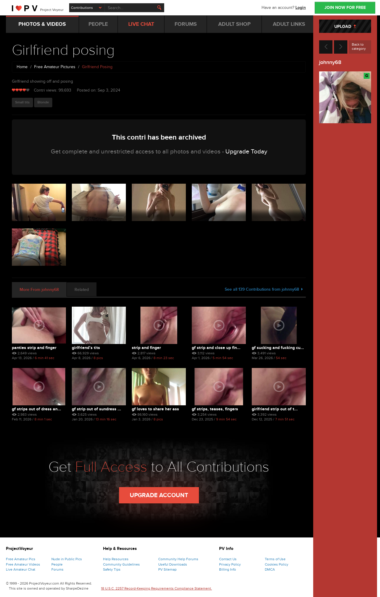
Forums (57, 569)
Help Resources (116, 559)
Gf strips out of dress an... (36, 409)
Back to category (359, 46)
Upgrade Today (246, 151)
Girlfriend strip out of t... (275, 409)
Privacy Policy (230, 564)
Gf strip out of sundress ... (96, 409)
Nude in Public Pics (66, 559)
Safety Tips (112, 569)
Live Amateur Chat (20, 569)
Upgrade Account (159, 495)
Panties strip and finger (34, 347)
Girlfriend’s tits (86, 347)
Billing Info (227, 569)
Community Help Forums (178, 559)
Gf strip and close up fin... (216, 347)
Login (300, 7)
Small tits (22, 102)
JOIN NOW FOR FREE (345, 7)
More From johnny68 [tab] (39, 289)
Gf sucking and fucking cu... (278, 347)
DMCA (270, 569)
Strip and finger (146, 347)
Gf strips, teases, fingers (215, 409)
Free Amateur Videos (23, 564)
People (57, 564)
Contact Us (228, 559)
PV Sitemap (167, 569)
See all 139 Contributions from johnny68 (264, 289)
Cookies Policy (276, 564)
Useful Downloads (172, 564)
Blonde (43, 102)
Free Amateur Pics (20, 559)
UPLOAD (345, 26)
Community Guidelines (121, 564)
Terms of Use (275, 559)
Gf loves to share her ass (155, 409)
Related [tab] (82, 289)
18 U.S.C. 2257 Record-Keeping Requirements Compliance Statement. (156, 588)
